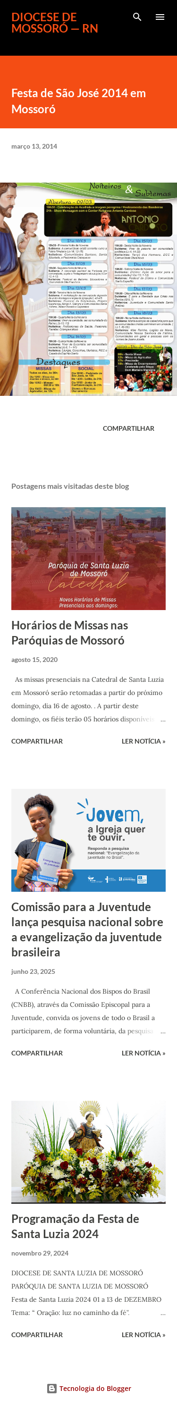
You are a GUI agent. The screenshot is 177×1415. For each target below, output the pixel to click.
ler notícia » (144, 741)
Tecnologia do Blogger (88, 1388)
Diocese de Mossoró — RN (54, 22)
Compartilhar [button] (128, 428)
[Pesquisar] (137, 17)
